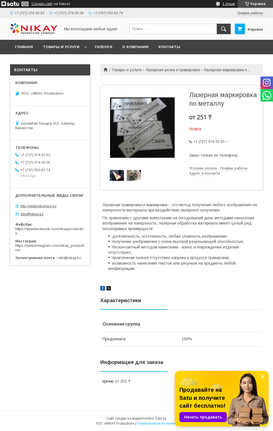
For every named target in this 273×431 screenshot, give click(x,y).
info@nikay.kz (32, 214)
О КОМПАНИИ (135, 47)
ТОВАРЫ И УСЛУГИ (61, 47)
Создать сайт (42, 4)
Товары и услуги (126, 70)
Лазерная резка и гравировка (173, 70)
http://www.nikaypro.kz (38, 206)
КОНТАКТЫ (169, 47)
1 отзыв (229, 4)
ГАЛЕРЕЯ (103, 47)
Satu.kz (161, 418)
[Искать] (224, 29)
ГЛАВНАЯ (24, 47)
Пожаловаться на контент (157, 423)
